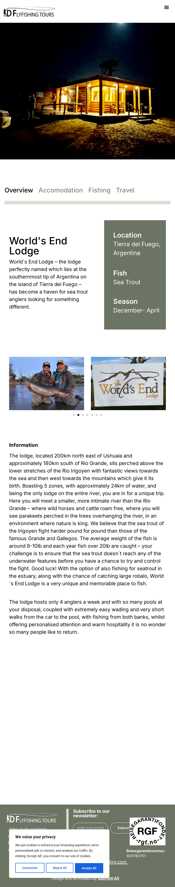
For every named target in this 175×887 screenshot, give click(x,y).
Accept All (89, 868)
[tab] (22, 190)
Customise (30, 868)
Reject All (60, 868)
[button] (166, 7)
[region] (59, 854)
